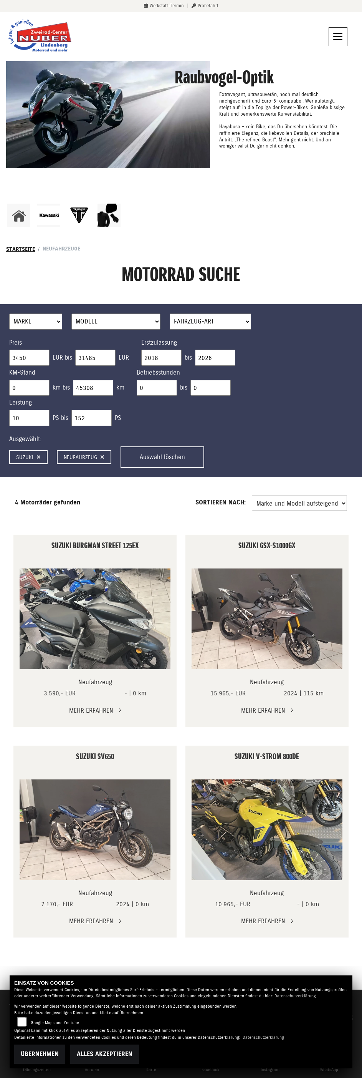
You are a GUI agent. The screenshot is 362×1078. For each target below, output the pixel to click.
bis (188, 357)
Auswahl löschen (162, 457)
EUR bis (62, 357)
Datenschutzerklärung (295, 995)
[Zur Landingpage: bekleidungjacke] (109, 215)
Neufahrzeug (84, 457)
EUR (124, 357)
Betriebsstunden (158, 372)
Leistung (20, 402)
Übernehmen (40, 1054)
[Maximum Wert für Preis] (95, 358)
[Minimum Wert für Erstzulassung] (161, 358)
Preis (15, 342)
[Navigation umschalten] (338, 36)
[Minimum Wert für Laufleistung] (29, 388)
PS (118, 417)
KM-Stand (22, 372)
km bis (61, 387)
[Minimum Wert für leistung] (29, 418)
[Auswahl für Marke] (35, 321)
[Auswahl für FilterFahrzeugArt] (210, 321)
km (120, 387)
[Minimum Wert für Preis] (29, 358)
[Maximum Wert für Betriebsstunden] (210, 388)
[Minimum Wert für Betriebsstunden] (157, 388)
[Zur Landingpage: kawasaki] (48, 215)
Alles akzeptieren (104, 1054)
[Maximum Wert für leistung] (91, 418)
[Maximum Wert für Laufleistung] (93, 388)
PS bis (60, 417)
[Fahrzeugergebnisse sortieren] (299, 503)
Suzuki (28, 457)
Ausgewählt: (25, 439)
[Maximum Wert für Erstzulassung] (215, 358)
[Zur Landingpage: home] (18, 215)
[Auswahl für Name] (115, 321)
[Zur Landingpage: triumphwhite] (79, 215)
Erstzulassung (159, 342)
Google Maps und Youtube (55, 1022)
